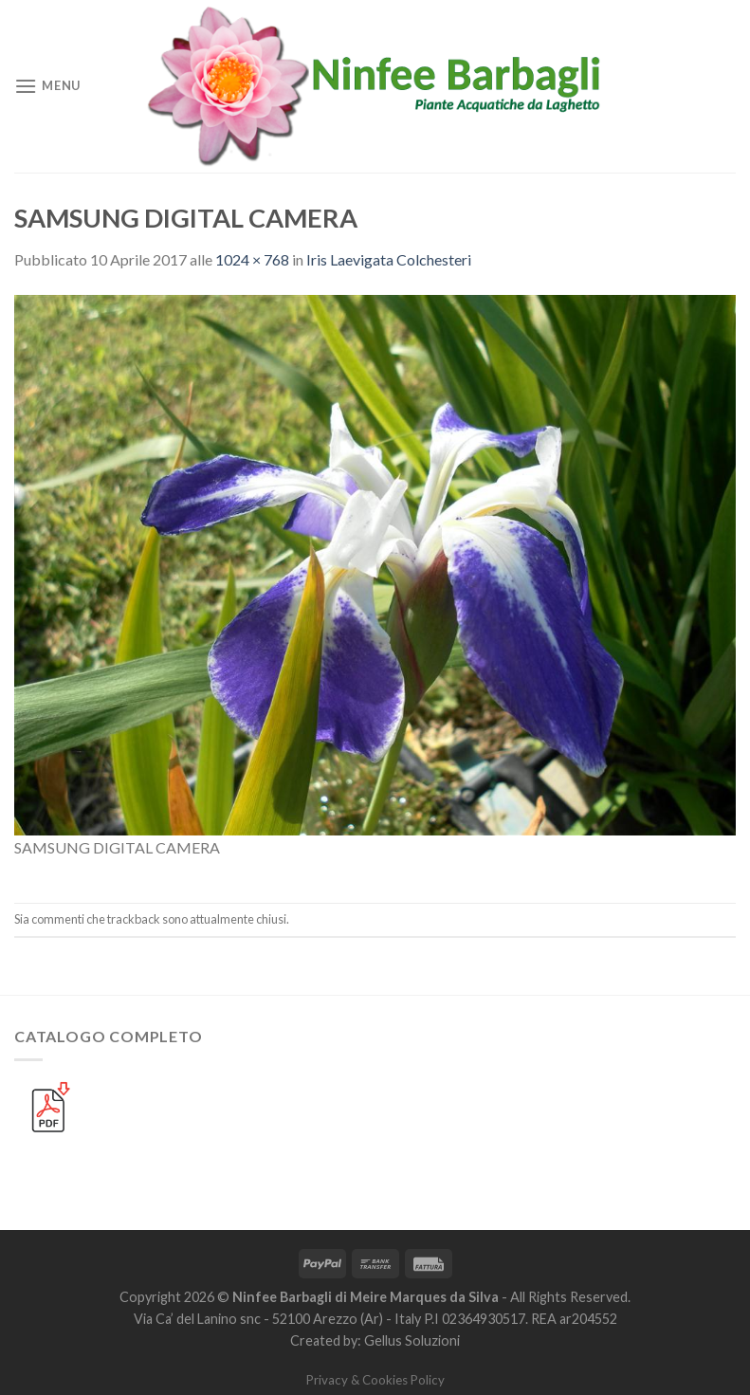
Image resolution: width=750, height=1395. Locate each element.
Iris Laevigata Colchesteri (388, 259)
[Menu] (47, 86)
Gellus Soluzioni (412, 1340)
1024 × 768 (252, 259)
